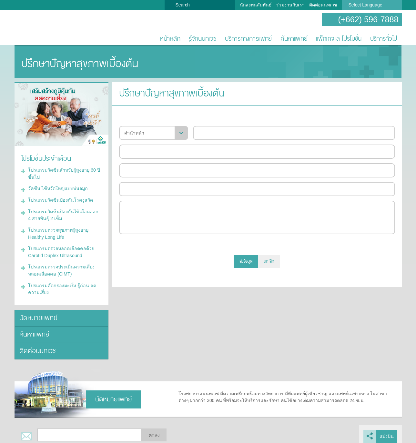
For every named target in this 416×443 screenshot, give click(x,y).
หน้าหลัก (170, 38)
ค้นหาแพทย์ (294, 38)
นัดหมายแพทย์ (37, 315)
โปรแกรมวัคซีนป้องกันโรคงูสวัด (59, 199)
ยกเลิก (269, 261)
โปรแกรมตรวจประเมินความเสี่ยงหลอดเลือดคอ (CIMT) (61, 268)
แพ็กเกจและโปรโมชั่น (338, 38)
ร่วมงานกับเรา (290, 4)
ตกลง (154, 431)
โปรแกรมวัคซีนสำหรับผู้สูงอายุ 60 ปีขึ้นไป (63, 173)
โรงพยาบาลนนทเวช (35, 28)
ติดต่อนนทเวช (323, 4)
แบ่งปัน (387, 432)
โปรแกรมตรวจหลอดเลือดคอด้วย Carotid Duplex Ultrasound (60, 250)
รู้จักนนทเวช (203, 38)
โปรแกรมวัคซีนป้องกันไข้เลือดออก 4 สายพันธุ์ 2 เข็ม (64, 214)
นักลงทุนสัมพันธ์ (256, 4)
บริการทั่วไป (384, 38)
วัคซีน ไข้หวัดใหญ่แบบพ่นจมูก (57, 187)
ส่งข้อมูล (245, 261)
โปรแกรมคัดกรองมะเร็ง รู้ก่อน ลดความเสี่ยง (61, 286)
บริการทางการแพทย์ (248, 38)
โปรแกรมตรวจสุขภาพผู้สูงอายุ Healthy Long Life (58, 232)
